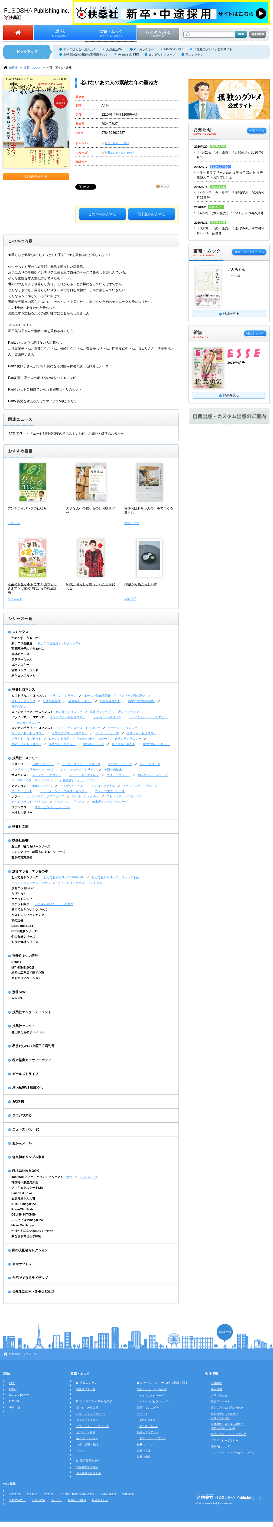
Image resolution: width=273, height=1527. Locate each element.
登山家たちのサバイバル (27, 1032)
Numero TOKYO (19, 1395)
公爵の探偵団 (52, 701)
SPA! (12, 1383)
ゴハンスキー (20, 664)
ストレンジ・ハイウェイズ (124, 796)
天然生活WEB (17, 1500)
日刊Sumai (39, 1500)
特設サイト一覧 (85, 1389)
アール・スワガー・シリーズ (81, 764)
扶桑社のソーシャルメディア (228, 1434)
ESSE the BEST (22, 925)
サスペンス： (20, 775)
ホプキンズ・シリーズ (153, 775)
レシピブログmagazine (27, 1219)
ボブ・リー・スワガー (152, 1438)
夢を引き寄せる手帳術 (26, 1236)
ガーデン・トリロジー (123, 727)
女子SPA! (32, 1493)
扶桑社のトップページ (22, 1354)
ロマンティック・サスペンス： (32, 711)
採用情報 (216, 1389)
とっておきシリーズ (151, 1395)
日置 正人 (14, 523)
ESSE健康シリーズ (24, 931)
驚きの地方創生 (21, 857)
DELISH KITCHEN (24, 1214)
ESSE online (108, 1493)
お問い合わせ (219, 1395)
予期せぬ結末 (113, 769)
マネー (80, 1450)
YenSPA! (17, 998)
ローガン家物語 (59, 738)
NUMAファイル (42, 785)
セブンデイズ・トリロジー (69, 733)
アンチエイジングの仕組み (27, 508)
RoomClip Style (22, 1209)
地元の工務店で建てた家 (27, 972)
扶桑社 (13, 67)
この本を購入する (102, 214)
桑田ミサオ (131, 523)
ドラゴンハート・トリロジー (148, 717)
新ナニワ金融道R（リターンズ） (60, 643)
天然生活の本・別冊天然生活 (33, 1292)
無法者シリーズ (93, 744)
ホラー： (17, 796)
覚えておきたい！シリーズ (29, 909)
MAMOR (14, 1401)
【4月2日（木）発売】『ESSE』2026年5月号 (230, 213)
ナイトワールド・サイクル (29, 801)
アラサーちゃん (21, 659)
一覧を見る (256, 130)
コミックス (20, 632)
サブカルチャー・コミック (92, 1426)
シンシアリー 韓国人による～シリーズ (38, 851)
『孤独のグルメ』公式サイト (213, 49)
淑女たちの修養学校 (141, 701)
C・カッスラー (144, 49)
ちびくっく (18, 893)
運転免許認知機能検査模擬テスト (85, 54)
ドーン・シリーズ (107, 733)
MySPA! (49, 1493)
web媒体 (9, 1484)
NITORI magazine (23, 1204)
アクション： (20, 785)
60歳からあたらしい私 (140, 584)
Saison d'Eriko (21, 1193)
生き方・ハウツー (87, 1438)
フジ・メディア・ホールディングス (232, 1452)
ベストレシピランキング (27, 915)
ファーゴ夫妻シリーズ (110, 791)
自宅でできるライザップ (30, 1278)
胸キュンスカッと (23, 675)
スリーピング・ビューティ (52, 807)
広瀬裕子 (130, 598)
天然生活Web (115, 49)
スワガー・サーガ (120, 764)
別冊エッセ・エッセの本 (120, 152)
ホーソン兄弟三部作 (97, 695)
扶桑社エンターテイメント (31, 1012)
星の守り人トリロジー (26, 744)
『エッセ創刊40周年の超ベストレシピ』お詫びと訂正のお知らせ (77, 434)
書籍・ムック (32, 67)
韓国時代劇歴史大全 (24, 1182)
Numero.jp (128, 1493)
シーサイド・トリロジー (27, 733)
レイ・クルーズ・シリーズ (78, 769)
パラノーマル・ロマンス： (29, 717)
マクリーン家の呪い (131, 695)
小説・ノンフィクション (91, 1413)
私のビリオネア (128, 711)
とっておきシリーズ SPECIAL (64, 877)
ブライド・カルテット (26, 738)
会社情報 (211, 1374)
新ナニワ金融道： (23, 643)
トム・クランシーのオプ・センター (63, 791)
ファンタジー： (21, 807)
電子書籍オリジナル (88, 1473)
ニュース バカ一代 (25, 1129)
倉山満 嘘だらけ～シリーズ (30, 846)
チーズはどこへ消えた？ (79, 49)
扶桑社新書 (20, 840)
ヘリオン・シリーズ (63, 695)
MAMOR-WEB (173, 49)
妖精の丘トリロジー (128, 738)
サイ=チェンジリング (107, 717)
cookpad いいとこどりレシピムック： (37, 1176)
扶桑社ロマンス (23, 689)
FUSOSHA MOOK (25, 1171)
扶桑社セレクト (23, 1026)
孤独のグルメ (20, 654)
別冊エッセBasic (22, 888)
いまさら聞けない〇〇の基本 (54, 904)
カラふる (56, 1500)
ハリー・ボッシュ (118, 775)
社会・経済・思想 (87, 1444)
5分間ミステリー (43, 764)
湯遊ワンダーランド (24, 670)
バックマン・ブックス (69, 801)
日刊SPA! (15, 1493)
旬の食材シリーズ (23, 936)
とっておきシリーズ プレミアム (80, 882)
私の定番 (17, 920)
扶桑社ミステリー (25, 758)
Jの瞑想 (18, 1101)
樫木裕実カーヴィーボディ (31, 1060)
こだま (232, 275)
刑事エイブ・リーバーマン (34, 780)
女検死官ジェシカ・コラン (78, 780)
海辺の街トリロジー (62, 744)
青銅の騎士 (18, 706)
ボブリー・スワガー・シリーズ (32, 769)
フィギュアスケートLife (27, 1187)
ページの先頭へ (225, 1333)
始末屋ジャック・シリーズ (110, 801)
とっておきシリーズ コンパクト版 (115, 877)
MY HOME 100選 (22, 967)
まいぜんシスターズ (162, 54)
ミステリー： (20, 764)
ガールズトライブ (25, 1074)
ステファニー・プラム (137, 785)
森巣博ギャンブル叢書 (28, 1157)
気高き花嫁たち (110, 701)
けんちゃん (236, 269)
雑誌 (6, 1374)
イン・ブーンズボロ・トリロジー (78, 727)
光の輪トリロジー (28, 722)
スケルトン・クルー (85, 796)
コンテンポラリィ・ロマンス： (32, 727)
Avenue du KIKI (128, 54)
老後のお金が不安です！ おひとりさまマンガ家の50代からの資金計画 (32, 588)
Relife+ (16, 962)
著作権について (220, 1446)
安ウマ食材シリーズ (24, 942)
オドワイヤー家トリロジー (67, 717)
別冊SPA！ (20, 992)
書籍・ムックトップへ (249, 252)
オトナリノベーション (26, 978)
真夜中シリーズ (100, 711)
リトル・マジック (23, 701)
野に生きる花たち (123, 744)
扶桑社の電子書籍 (87, 1467)
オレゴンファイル (103, 785)
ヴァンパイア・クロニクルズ (45, 796)
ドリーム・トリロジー (141, 733)
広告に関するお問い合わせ (227, 1407)
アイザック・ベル (72, 785)
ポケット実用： (21, 904)
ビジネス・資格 (85, 1432)
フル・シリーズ (149, 764)
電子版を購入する (151, 214)
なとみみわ (15, 598)
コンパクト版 (89, 1176)
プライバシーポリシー (224, 1440)
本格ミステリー (21, 812)
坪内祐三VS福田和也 (27, 1088)
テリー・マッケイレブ (84, 775)
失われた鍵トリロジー (92, 738)
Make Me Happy (22, 1225)
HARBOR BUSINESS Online (77, 1493)
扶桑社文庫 (20, 827)
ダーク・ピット (21, 791)
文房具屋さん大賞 (23, 1198)
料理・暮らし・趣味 (59, 67)
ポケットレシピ (21, 899)
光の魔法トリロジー (69, 711)
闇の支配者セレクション (30, 1250)
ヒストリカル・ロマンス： (29, 695)
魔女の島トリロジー (156, 744)
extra (69, 1176)
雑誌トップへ (255, 333)
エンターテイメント (88, 1419)
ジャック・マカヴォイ (46, 775)
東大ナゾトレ (194, 54)
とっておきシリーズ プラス (30, 882)
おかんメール (22, 1143)
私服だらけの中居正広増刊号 (33, 1046)
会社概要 (216, 1383)
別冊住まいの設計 (25, 956)
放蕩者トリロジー (80, 701)
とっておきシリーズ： (26, 877)
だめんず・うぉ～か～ (26, 637)
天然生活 (14, 1407)
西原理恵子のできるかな (27, 648)
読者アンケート (220, 1401)
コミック (142, 1413)
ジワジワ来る (22, 1115)
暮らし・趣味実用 (87, 1407)
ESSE (13, 1389)
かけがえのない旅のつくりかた (32, 1230)
